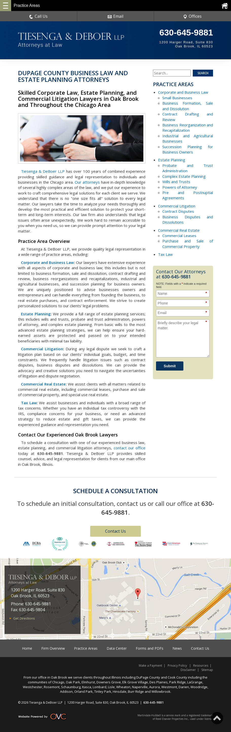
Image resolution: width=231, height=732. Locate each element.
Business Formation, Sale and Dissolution (187, 106)
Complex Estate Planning (184, 176)
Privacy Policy (177, 665)
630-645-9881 (186, 32)
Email (115, 16)
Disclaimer (188, 670)
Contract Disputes (178, 211)
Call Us (38, 16)
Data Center (117, 648)
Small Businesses (177, 97)
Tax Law (29, 402)
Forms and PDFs (149, 648)
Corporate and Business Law (47, 262)
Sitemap (207, 670)
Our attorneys (87, 182)
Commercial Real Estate (43, 384)
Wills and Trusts (176, 181)
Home (27, 648)
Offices (192, 16)
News (177, 648)
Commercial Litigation (42, 348)
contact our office (130, 447)
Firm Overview (53, 648)
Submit (170, 366)
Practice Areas (86, 648)
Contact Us (115, 531)
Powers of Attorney (179, 187)
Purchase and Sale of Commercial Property (187, 243)
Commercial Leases (179, 235)
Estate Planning (36, 313)
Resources (200, 665)
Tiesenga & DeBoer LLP (43, 171)
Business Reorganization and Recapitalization (187, 127)
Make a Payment (150, 665)
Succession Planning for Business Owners (187, 149)
